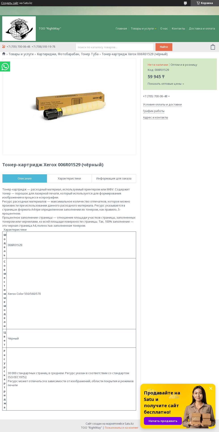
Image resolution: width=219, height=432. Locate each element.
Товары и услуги (142, 28)
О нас (164, 28)
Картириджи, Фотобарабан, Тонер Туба (68, 54)
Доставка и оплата (202, 28)
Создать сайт (9, 3)
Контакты (178, 28)
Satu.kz (129, 424)
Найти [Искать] (164, 46)
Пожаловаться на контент (121, 428)
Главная (121, 28)
